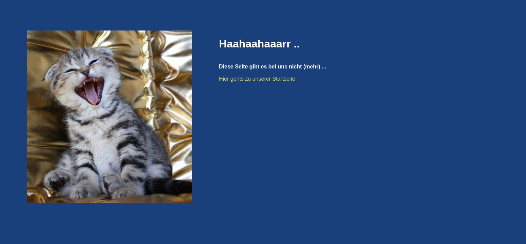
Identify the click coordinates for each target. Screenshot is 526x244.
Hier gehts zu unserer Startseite (257, 79)
